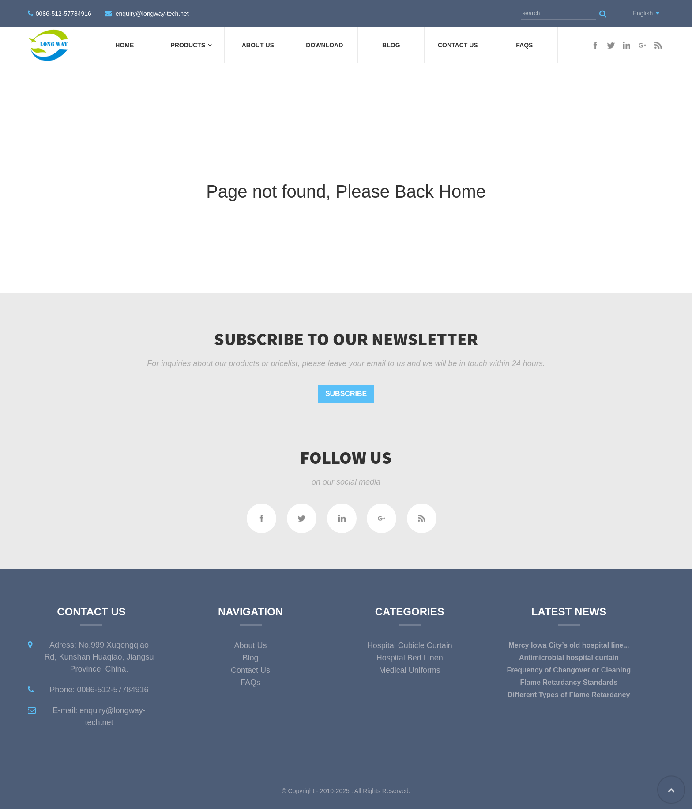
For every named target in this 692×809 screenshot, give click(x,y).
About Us (258, 45)
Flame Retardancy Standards (569, 682)
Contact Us (458, 45)
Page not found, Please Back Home (346, 191)
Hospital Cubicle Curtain (409, 645)
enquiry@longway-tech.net (152, 13)
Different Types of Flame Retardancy (569, 694)
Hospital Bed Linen (409, 657)
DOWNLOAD (324, 45)
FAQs (524, 45)
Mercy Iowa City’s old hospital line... (568, 645)
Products (191, 44)
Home (124, 45)
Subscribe (346, 393)
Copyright (300, 790)
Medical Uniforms (409, 670)
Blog (391, 45)
